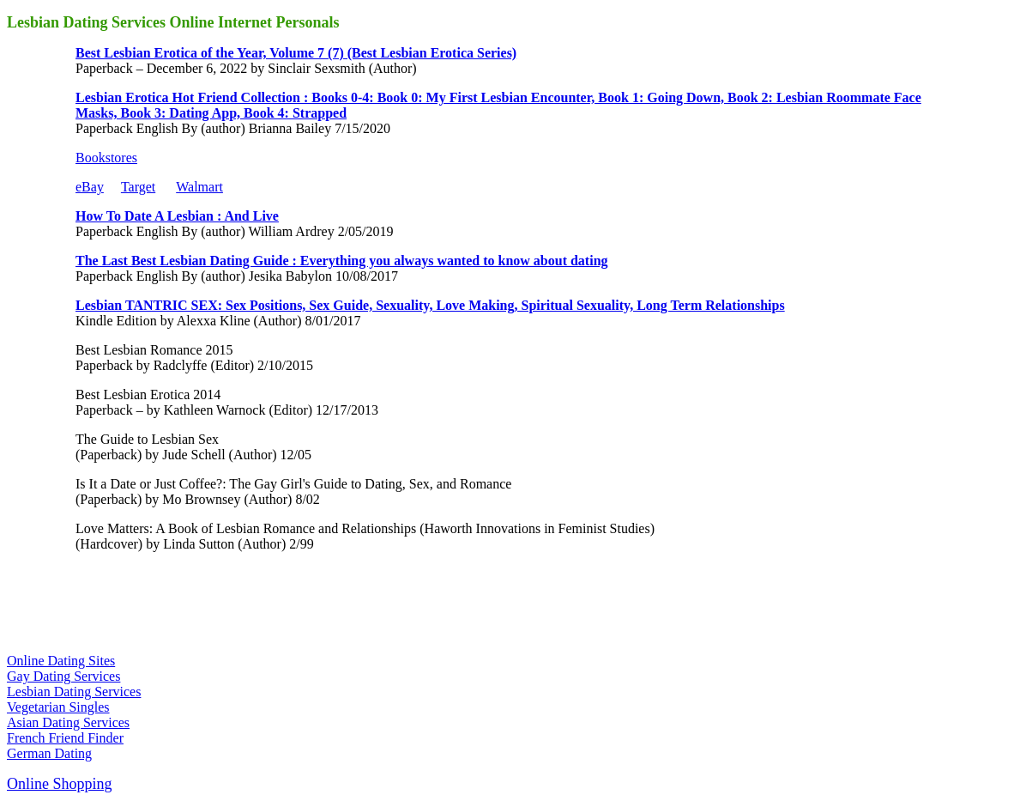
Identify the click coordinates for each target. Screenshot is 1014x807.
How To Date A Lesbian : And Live (177, 216)
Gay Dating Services (63, 676)
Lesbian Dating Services (74, 691)
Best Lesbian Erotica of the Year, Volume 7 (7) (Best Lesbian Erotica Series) (295, 53)
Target (138, 186)
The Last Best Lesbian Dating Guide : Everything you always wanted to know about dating (341, 260)
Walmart (199, 186)
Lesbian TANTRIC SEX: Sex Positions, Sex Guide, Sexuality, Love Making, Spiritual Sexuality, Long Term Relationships (430, 305)
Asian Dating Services (68, 722)
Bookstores (106, 157)
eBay (89, 186)
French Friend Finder (65, 738)
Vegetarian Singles (58, 707)
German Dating (49, 753)
